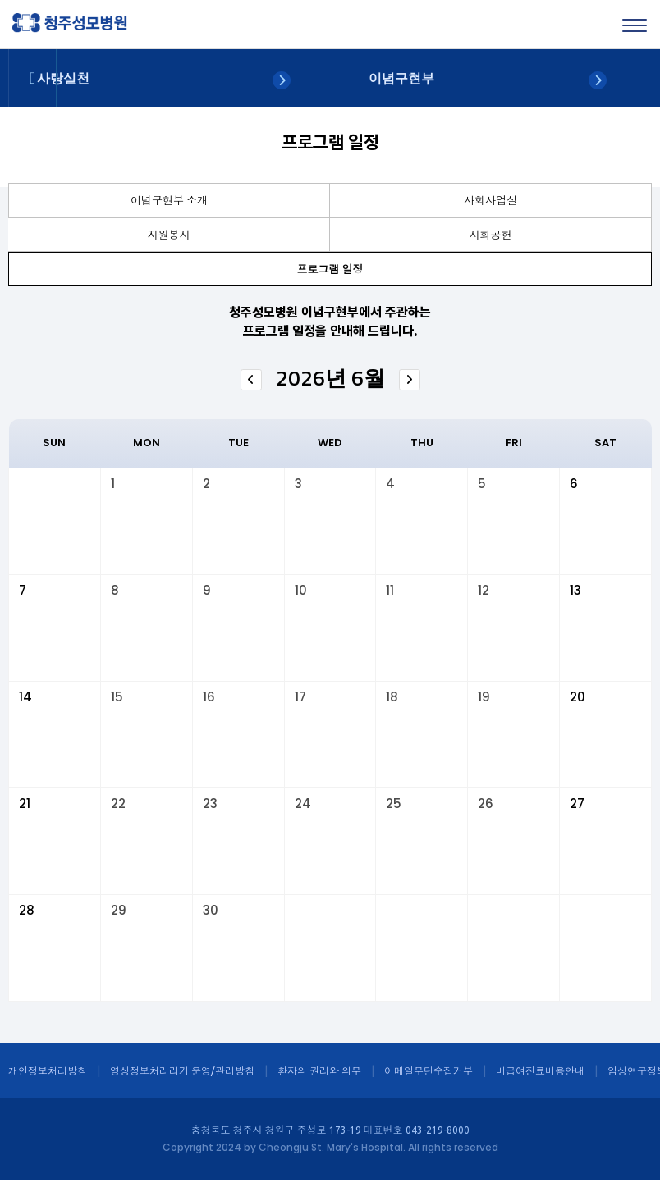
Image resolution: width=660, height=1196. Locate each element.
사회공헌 (491, 234)
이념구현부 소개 (169, 200)
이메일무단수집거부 (428, 1071)
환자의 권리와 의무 (319, 1071)
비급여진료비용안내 (540, 1071)
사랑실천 (63, 78)
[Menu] (634, 25)
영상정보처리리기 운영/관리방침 (182, 1071)
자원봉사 (169, 234)
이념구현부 (401, 78)
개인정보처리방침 (47, 1071)
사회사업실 (490, 200)
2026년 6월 (330, 378)
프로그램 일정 (330, 269)
